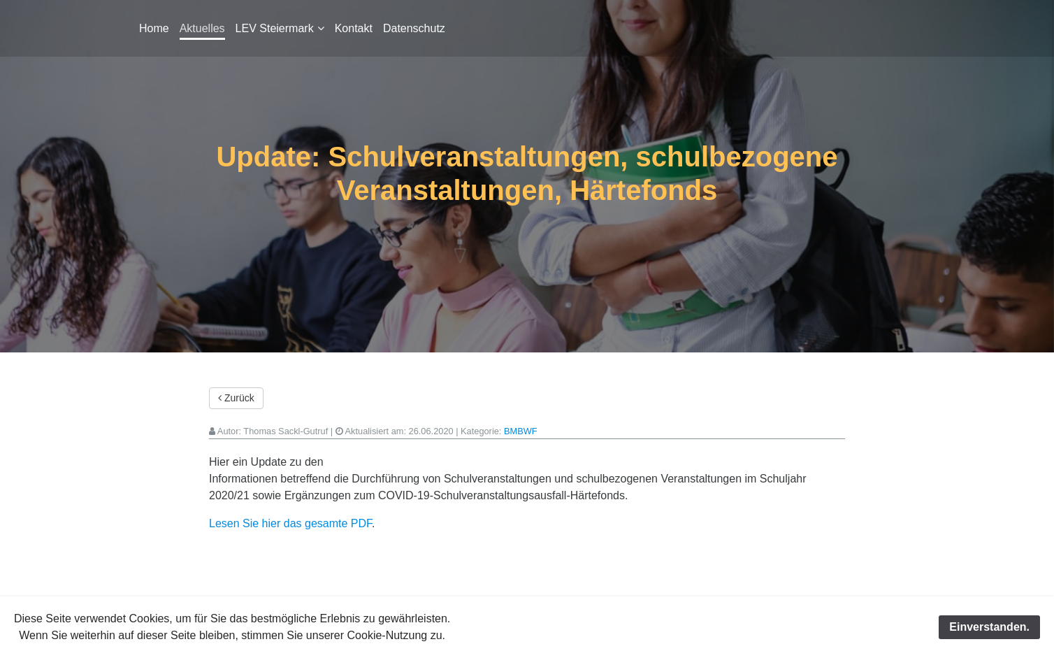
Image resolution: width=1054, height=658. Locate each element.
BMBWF (520, 431)
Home (154, 28)
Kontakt (354, 28)
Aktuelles (202, 28)
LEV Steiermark (275, 28)
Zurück (236, 397)
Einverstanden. (989, 627)
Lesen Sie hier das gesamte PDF (290, 523)
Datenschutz (414, 28)
